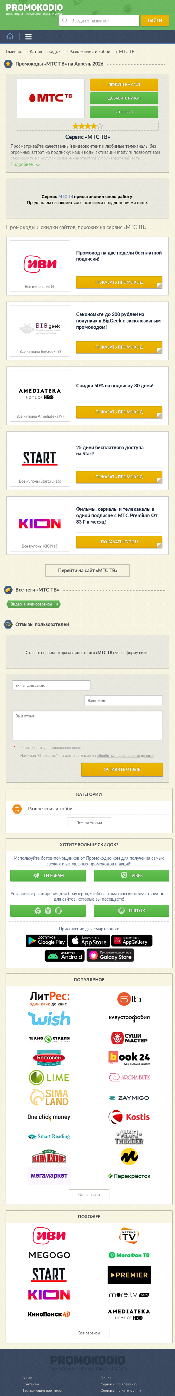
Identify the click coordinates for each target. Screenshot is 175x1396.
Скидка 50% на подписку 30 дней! (115, 375)
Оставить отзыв (122, 743)
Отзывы (124, 101)
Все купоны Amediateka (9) (39, 405)
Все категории (89, 796)
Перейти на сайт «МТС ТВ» (87, 559)
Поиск (102, 1351)
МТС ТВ (65, 186)
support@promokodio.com (77, 1390)
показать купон (119, 533)
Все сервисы (89, 1168)
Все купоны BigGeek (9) (40, 341)
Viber (131, 849)
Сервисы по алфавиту (116, 1358)
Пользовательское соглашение (125, 1370)
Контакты (31, 1358)
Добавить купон (124, 87)
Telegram (48, 849)
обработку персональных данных (125, 729)
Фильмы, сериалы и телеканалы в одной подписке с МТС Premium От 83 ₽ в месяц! (116, 504)
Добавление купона (40, 1370)
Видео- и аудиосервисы (31, 593)
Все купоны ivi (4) (40, 276)
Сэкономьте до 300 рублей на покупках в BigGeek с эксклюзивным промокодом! (118, 310)
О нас (27, 1351)
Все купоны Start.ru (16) (40, 470)
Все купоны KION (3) (40, 535)
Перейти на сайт (125, 74)
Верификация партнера (42, 1364)
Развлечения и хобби (50, 782)
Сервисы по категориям (118, 1364)
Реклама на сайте (112, 1377)
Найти (157, 10)
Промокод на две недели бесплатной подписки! (119, 245)
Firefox (131, 884)
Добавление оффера (40, 1377)
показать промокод (119, 274)
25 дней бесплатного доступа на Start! (110, 440)
